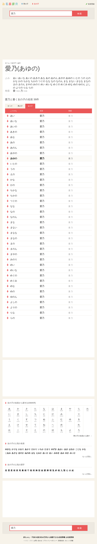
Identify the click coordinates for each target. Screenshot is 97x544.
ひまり (47, 449)
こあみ (8, 453)
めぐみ (64, 84)
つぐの (41, 81)
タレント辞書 (69, 540)
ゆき (67, 453)
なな (48, 81)
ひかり (34, 449)
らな (25, 87)
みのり (36, 84)
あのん (54, 78)
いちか (41, 449)
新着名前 (61, 540)
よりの (19, 87)
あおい (60, 449)
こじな (78, 449)
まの (15, 84)
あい (15, 78)
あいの (29, 78)
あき (66, 449)
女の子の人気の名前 (15, 443)
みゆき (56, 453)
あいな (21, 78)
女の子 (13, 63)
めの (75, 84)
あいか (45, 453)
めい (43, 84)
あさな (14, 453)
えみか (39, 453)
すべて (10, 106)
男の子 (20, 106)
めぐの (56, 84)
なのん (59, 81)
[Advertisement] (48, 39)
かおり (21, 449)
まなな (79, 81)
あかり (27, 449)
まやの (29, 84)
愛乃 (42, 116)
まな (66, 81)
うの (83, 78)
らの (31, 87)
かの (20, 81)
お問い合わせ (38, 540)
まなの (87, 81)
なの (53, 81)
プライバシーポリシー (50, 540)
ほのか (21, 453)
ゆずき (54, 449)
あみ (62, 453)
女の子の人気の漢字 (15, 465)
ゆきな (8, 449)
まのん (21, 84)
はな (33, 453)
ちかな (26, 81)
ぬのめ (27, 453)
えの (88, 78)
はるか (72, 449)
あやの (61, 78)
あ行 (19, 63)
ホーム (7, 63)
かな (15, 81)
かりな (14, 449)
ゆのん (81, 84)
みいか (72, 453)
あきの (36, 78)
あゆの (69, 78)
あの (48, 78)
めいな (49, 84)
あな (43, 78)
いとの (76, 78)
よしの (13, 302)
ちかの (34, 81)
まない (72, 81)
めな (70, 84)
